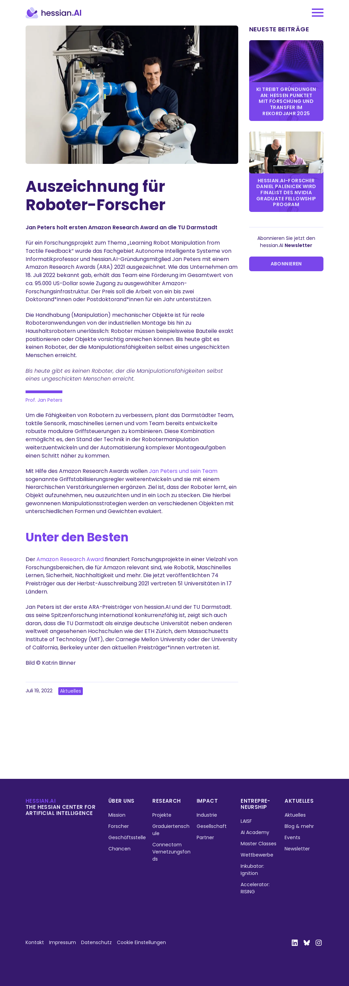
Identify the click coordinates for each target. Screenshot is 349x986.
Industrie (207, 815)
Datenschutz (96, 942)
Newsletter (297, 848)
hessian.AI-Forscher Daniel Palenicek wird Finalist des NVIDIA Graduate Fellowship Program (286, 192)
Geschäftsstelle (127, 837)
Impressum (62, 942)
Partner (205, 837)
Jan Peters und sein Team (183, 471)
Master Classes (258, 843)
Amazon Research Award (70, 559)
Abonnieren (286, 263)
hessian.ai (41, 800)
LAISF (246, 821)
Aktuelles (70, 691)
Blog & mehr (299, 826)
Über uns (121, 800)
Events (292, 837)
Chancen (119, 848)
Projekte (161, 815)
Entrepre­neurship (255, 804)
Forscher (118, 826)
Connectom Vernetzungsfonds (171, 851)
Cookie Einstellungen (141, 942)
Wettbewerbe (257, 854)
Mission (116, 815)
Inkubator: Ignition (252, 870)
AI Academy (255, 832)
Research (166, 800)
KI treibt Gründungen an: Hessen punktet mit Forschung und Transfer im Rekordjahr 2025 (286, 101)
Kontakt (35, 942)
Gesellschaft (212, 826)
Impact (207, 800)
